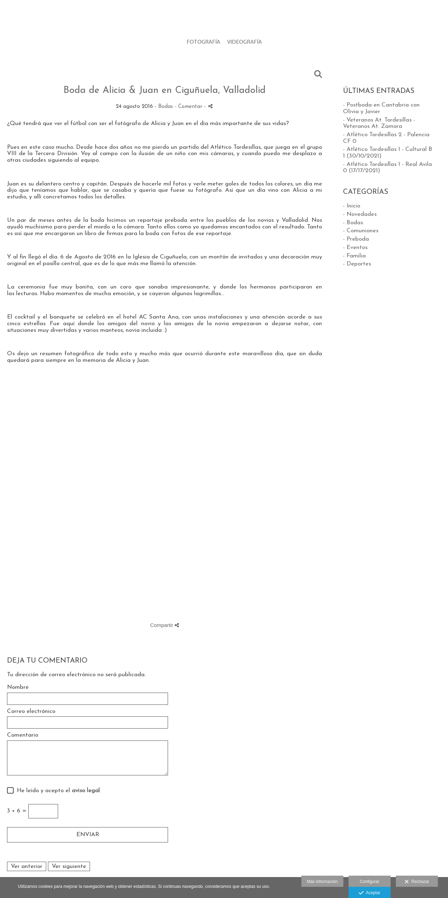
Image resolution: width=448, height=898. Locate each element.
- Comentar (189, 106)
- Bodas (353, 223)
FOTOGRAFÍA (203, 42)
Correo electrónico (31, 711)
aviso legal (86, 791)
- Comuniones (360, 231)
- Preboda (356, 239)
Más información (322, 881)
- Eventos (355, 247)
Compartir (164, 625)
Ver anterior (26, 866)
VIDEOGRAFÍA (244, 42)
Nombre (18, 687)
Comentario (22, 735)
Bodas (165, 106)
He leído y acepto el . (57, 791)
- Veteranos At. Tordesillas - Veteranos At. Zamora (379, 123)
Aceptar (369, 893)
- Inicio (351, 206)
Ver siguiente (69, 866)
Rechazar (417, 882)
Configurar (369, 881)
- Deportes (357, 264)
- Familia (354, 256)
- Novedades (360, 214)
